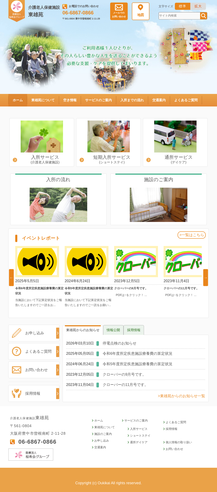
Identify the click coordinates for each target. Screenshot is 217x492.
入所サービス (139, 428)
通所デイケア (139, 442)
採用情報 (31, 393)
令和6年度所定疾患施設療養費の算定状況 (137, 353)
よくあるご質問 (186, 100)
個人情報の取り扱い (179, 442)
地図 (140, 15)
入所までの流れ (132, 100)
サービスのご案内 (98, 100)
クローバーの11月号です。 (125, 385)
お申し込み (33, 333)
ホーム (18, 100)
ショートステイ (140, 435)
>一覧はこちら (191, 235)
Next (205, 277)
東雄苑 (45, 11)
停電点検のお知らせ (119, 343)
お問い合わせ (119, 15)
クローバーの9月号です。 (124, 374)
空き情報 (70, 100)
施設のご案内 (103, 434)
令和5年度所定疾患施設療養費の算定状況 (137, 364)
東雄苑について (43, 100)
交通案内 (159, 100)
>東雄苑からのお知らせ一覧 (181, 396)
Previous (11, 277)
